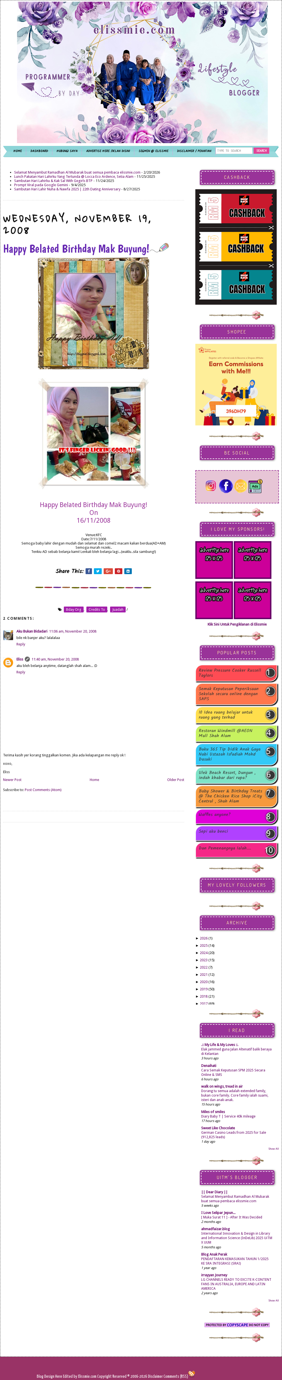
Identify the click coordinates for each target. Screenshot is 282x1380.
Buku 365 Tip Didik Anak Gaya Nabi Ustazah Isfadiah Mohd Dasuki (230, 754)
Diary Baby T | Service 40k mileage (228, 1116)
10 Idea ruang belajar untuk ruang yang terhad (226, 715)
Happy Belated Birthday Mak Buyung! (86, 248)
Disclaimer (155, 1376)
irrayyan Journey (214, 1275)
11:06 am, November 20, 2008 (72, 631)
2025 (204, 945)
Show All (273, 1148)
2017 (204, 1004)
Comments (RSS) (176, 1376)
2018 (204, 996)
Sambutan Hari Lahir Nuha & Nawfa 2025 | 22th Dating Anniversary (67, 189)
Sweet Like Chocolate (218, 1128)
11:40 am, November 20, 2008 (55, 659)
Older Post (175, 780)
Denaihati (208, 1066)
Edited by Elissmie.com (79, 1376)
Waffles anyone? (215, 815)
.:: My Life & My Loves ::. (219, 1045)
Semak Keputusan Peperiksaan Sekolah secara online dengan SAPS (229, 694)
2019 (204, 989)
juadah (117, 609)
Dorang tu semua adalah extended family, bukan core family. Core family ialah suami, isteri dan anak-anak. (234, 1095)
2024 (204, 953)
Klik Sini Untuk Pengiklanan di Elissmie (237, 624)
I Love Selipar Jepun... (218, 1213)
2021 (204, 974)
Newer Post (12, 780)
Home (94, 780)
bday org (73, 609)
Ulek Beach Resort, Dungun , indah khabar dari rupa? (227, 775)
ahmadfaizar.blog (215, 1229)
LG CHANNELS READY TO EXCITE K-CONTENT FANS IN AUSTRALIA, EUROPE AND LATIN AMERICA (236, 1284)
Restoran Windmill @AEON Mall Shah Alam (225, 733)
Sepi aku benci (213, 832)
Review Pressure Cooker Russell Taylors (230, 673)
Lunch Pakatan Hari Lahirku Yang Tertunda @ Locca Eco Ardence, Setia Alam (73, 176)
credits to (97, 609)
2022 (204, 967)
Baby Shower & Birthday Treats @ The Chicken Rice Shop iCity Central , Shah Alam (230, 796)
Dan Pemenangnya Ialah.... (225, 849)
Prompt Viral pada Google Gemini (41, 185)
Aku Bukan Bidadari (31, 631)
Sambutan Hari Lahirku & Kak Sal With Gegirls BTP (53, 181)
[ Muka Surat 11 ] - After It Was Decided (231, 1217)
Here (59, 1376)
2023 (204, 960)
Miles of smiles (213, 1112)
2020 (204, 982)
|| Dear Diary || (214, 1192)
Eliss (19, 659)
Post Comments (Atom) (43, 790)
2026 (204, 938)
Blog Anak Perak (214, 1254)
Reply (20, 644)
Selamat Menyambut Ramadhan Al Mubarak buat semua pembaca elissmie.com (77, 172)
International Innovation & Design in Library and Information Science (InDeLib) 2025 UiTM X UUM (236, 1238)
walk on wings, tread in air (222, 1086)
